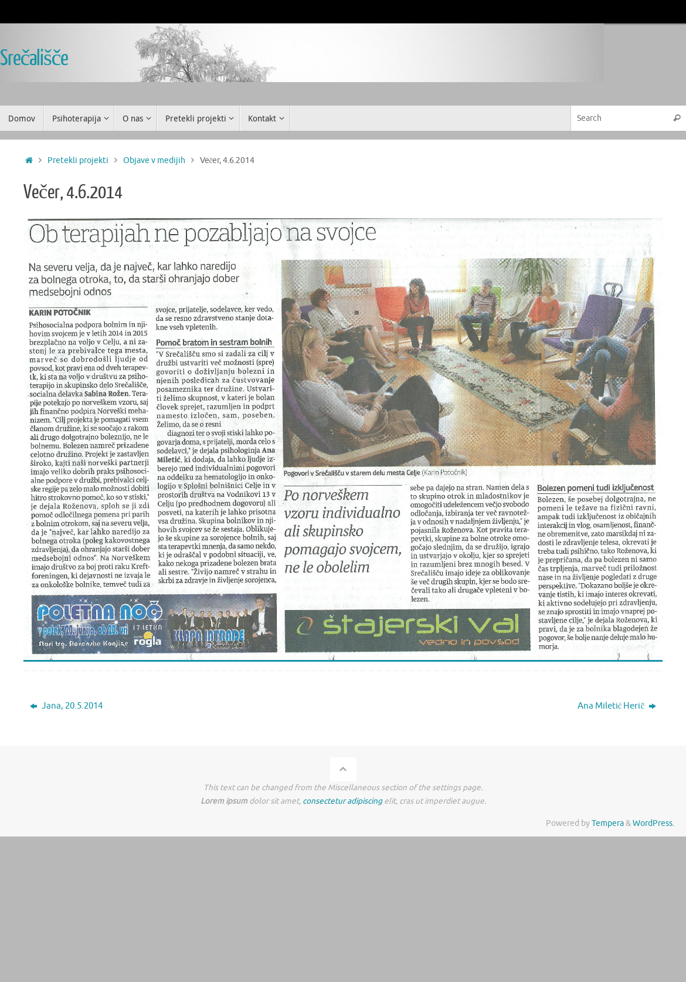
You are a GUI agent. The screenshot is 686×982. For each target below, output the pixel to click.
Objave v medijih (154, 160)
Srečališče (34, 58)
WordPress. (653, 823)
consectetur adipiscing (342, 801)
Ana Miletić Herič (617, 706)
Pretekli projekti (77, 160)
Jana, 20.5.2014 (66, 706)
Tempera (608, 823)
